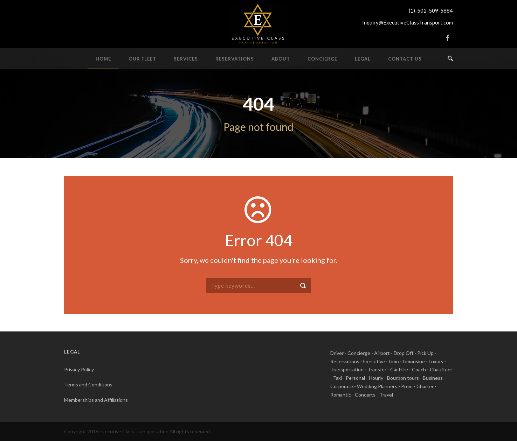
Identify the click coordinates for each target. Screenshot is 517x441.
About (280, 59)
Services (186, 59)
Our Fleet (142, 59)
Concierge (322, 59)
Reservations (234, 59)
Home (103, 59)
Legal (363, 59)
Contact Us (405, 59)
